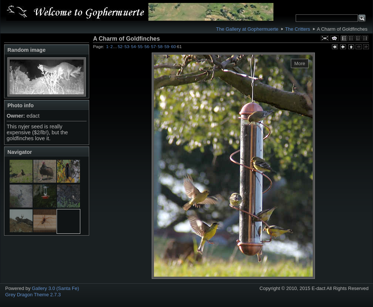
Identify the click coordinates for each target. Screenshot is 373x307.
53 (126, 46)
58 (160, 46)
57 (153, 46)
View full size (325, 38)
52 (120, 46)
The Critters (297, 29)
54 (133, 46)
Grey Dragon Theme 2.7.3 (33, 294)
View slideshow (334, 38)
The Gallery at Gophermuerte (247, 29)
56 (146, 46)
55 (140, 46)
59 (166, 46)
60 (173, 46)
